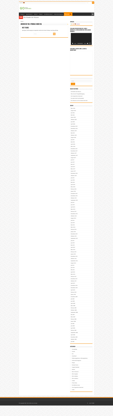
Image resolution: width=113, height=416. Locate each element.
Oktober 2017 (74, 163)
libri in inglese (75, 384)
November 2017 (74, 161)
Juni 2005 (73, 336)
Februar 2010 (73, 302)
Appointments (29, 14)
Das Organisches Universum (76, 106)
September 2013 (74, 248)
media (73, 391)
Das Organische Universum (77, 397)
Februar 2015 (73, 222)
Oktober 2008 (74, 320)
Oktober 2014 (74, 226)
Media (40, 14)
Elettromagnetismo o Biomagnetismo (80, 368)
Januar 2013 (73, 264)
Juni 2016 (73, 190)
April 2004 (73, 345)
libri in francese (75, 382)
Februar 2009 (73, 318)
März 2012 (73, 284)
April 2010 (73, 300)
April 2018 (73, 154)
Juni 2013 (73, 253)
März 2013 (73, 260)
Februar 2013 (73, 262)
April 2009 (73, 313)
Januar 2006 (73, 331)
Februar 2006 (73, 329)
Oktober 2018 (74, 145)
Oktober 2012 (74, 269)
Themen (22, 14)
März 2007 (73, 327)
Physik (73, 373)
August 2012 (73, 273)
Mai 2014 (73, 235)
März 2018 (73, 156)
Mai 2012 (73, 280)
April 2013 (73, 257)
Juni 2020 (73, 132)
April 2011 (73, 293)
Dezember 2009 (74, 307)
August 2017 (73, 168)
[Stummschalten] (87, 43)
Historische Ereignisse (58, 14)
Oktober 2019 (74, 141)
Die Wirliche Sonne (48, 14)
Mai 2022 (73, 125)
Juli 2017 (72, 170)
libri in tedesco (75, 388)
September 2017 (74, 165)
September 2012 (74, 271)
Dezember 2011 (74, 289)
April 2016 (73, 195)
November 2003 (74, 347)
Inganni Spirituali (75, 377)
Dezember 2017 (74, 159)
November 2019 (74, 139)
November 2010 (74, 298)
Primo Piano (74, 393)
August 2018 (73, 148)
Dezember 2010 (74, 296)
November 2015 (74, 206)
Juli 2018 (72, 150)
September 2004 (74, 343)
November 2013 (74, 244)
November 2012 (74, 266)
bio (73, 364)
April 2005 (73, 338)
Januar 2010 (73, 304)
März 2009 (73, 316)
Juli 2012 (72, 275)
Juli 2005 (72, 334)
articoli (73, 362)
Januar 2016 (73, 201)
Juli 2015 (72, 213)
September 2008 (74, 322)
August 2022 (73, 121)
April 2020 (73, 134)
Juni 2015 (73, 215)
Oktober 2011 (74, 291)
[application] (81, 39)
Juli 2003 (72, 352)
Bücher (35, 14)
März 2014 (73, 237)
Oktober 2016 (74, 186)
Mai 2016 (73, 192)
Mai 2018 (73, 152)
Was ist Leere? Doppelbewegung (77, 104)
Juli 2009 (72, 309)
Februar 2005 (73, 340)
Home (22, 21)
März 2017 (73, 179)
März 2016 (73, 197)
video (73, 400)
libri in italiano (75, 386)
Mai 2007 (73, 325)
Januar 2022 (73, 127)
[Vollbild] (90, 43)
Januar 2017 (73, 181)
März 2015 (73, 219)
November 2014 (74, 224)
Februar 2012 (73, 287)
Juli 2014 (72, 230)
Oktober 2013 (74, 246)
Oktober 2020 (74, 130)
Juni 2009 (73, 311)
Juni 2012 (73, 278)
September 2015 (74, 210)
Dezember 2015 (74, 204)
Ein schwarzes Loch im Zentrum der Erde (79, 111)
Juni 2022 (73, 123)
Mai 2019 (73, 143)
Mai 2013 (73, 255)
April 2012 (73, 282)
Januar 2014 (73, 242)
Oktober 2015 (74, 208)
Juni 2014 (73, 233)
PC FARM (92, 413)
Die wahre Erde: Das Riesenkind (77, 108)
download (74, 366)
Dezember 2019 (74, 136)
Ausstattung (74, 359)
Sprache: (22, 2)
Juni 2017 (73, 172)
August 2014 (73, 228)
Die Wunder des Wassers (31, 17)
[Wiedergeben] (72, 43)
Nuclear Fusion (75, 375)
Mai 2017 (73, 174)
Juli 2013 (72, 251)
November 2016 (74, 183)
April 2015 (73, 217)
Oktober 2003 (74, 349)
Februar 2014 (73, 239)
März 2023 (73, 118)
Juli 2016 (72, 188)
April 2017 (73, 177)
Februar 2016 (73, 199)
